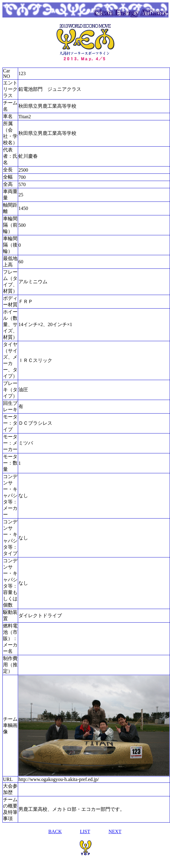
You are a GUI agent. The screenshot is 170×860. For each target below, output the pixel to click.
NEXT (114, 831)
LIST (85, 831)
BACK (55, 831)
